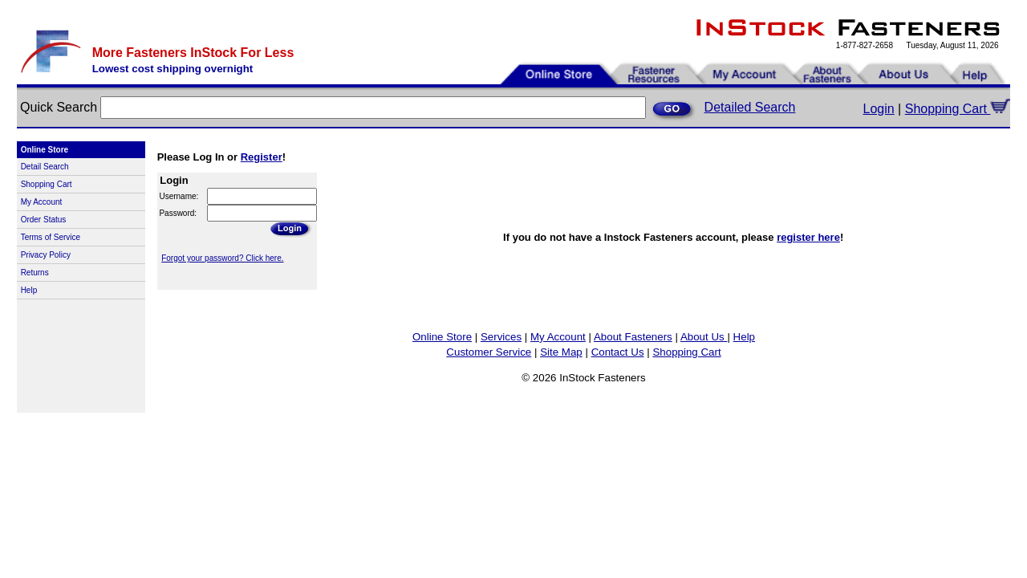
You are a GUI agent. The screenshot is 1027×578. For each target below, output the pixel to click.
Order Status (44, 219)
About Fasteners (633, 337)
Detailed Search (750, 107)
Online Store (442, 337)
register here (808, 237)
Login (879, 109)
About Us (704, 337)
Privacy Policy (46, 254)
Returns (35, 272)
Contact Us (617, 352)
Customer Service (488, 352)
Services (501, 337)
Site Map (561, 352)
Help (29, 290)
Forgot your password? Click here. (222, 258)
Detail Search (45, 166)
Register (261, 157)
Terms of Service (50, 237)
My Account (42, 201)
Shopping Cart (958, 109)
